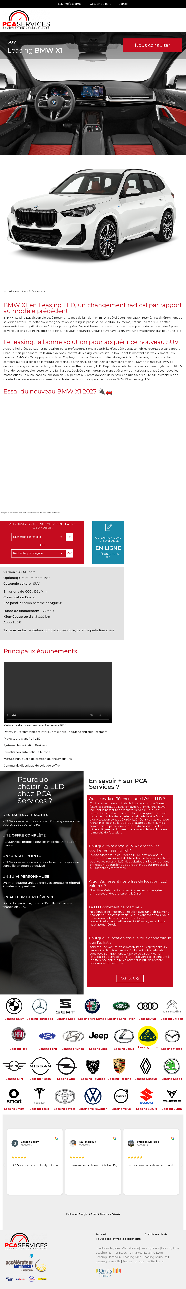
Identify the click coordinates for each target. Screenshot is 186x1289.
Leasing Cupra (172, 1109)
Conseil (123, 3)
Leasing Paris (149, 1248)
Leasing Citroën (172, 1019)
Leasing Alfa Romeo (92, 1019)
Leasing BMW (14, 1019)
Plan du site (130, 1248)
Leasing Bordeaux (108, 1257)
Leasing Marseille (108, 1261)
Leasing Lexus (124, 1049)
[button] (181, 1166)
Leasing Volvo (121, 1109)
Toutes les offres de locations (118, 1238)
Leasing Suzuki (146, 1109)
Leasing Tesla (39, 1109)
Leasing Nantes (131, 1252)
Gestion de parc (100, 3)
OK (69, 537)
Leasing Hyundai (73, 1049)
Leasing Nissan (40, 1079)
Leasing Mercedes (40, 1019)
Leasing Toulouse (155, 1257)
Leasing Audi (148, 1019)
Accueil (7, 291)
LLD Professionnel (70, 3)
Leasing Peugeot (93, 1079)
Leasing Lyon (153, 1252)
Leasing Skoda (171, 1079)
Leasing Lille (170, 1248)
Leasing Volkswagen (92, 1109)
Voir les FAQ (130, 978)
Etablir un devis (156, 1234)
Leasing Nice (132, 1257)
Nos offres (20, 291)
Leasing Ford (48, 1049)
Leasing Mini (14, 1079)
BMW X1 (41, 291)
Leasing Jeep (98, 1049)
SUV (31, 291)
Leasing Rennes (107, 1252)
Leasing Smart (14, 1109)
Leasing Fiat (18, 1049)
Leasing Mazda (171, 1049)
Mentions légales (108, 1248)
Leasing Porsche (119, 1079)
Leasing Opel (66, 1079)
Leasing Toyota (65, 1109)
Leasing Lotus (148, 1047)
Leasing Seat (65, 1019)
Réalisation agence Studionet (143, 1261)
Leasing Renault (146, 1079)
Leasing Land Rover (121, 1019)
